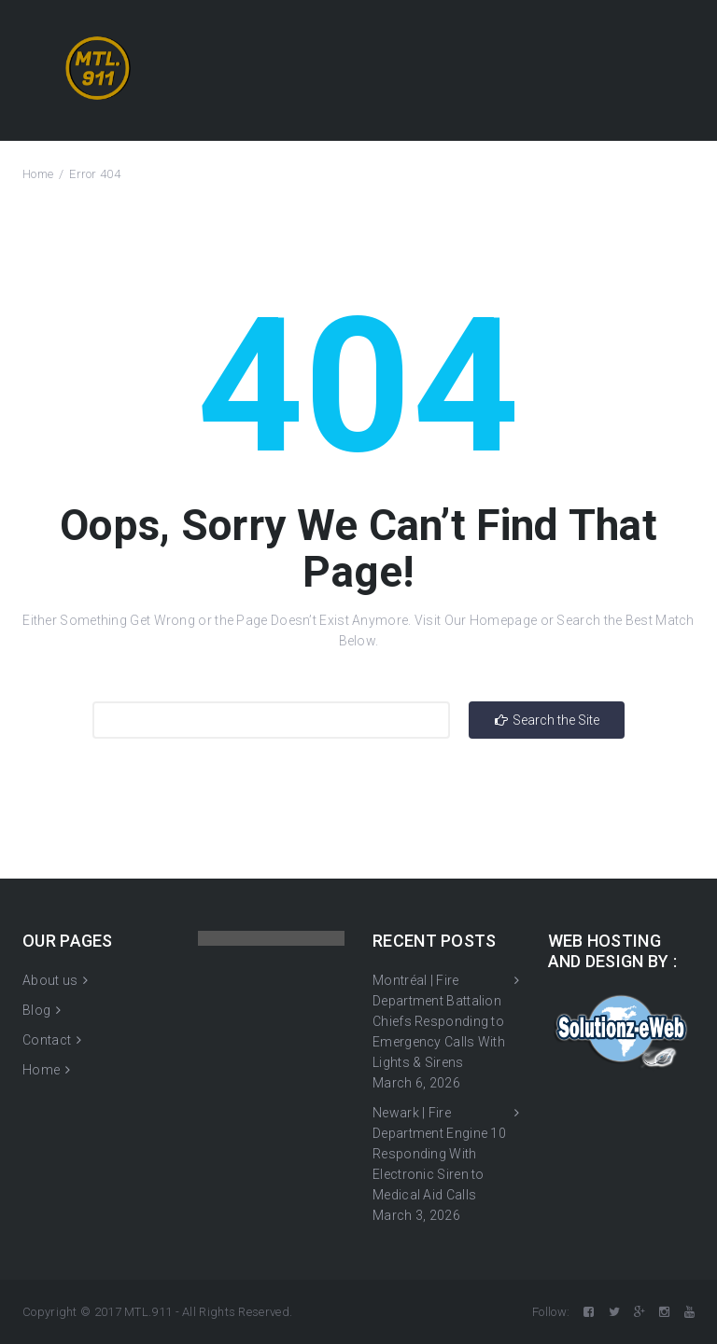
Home (37, 174)
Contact (46, 1039)
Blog (36, 1010)
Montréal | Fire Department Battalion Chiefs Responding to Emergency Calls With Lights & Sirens (439, 1021)
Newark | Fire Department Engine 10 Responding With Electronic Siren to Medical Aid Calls (439, 1153)
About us (49, 980)
